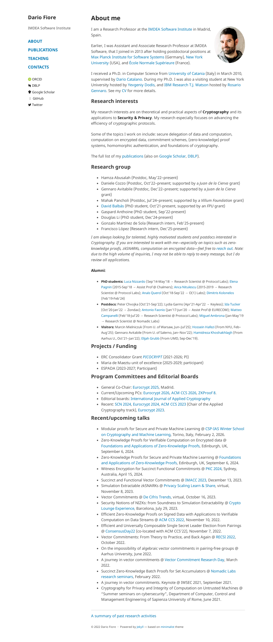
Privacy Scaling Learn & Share (189, 485)
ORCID (35, 79)
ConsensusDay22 (120, 531)
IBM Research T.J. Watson (186, 84)
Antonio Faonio (153, 309)
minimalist (167, 627)
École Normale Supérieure (151, 62)
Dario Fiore (42, 17)
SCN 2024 (123, 404)
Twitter (35, 104)
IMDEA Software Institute (170, 29)
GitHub (36, 98)
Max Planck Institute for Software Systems (127, 56)
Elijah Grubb (150, 338)
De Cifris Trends (157, 496)
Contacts (38, 67)
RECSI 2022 (225, 536)
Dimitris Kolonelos (220, 293)
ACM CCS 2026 (183, 392)
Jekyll (140, 627)
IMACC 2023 (195, 479)
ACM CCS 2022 (171, 519)
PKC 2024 (214, 468)
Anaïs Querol (151, 293)
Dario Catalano (129, 79)
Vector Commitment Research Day (194, 559)
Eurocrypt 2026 (156, 392)
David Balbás (112, 205)
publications (132, 156)
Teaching (38, 58)
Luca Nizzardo (134, 281)
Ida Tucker (232, 304)
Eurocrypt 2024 (146, 404)
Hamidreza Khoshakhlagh (213, 332)
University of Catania (187, 73)
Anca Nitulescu (185, 287)
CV (124, 90)
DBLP (34, 85)
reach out (224, 248)
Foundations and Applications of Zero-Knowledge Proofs (150, 445)
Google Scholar (41, 92)
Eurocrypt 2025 (146, 387)
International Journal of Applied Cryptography (170, 398)
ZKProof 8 (206, 392)
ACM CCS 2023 (173, 404)
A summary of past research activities (123, 615)
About (35, 41)
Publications (43, 50)
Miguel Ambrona (212, 315)
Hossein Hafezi (203, 327)
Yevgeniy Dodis (141, 84)
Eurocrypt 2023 (151, 409)
